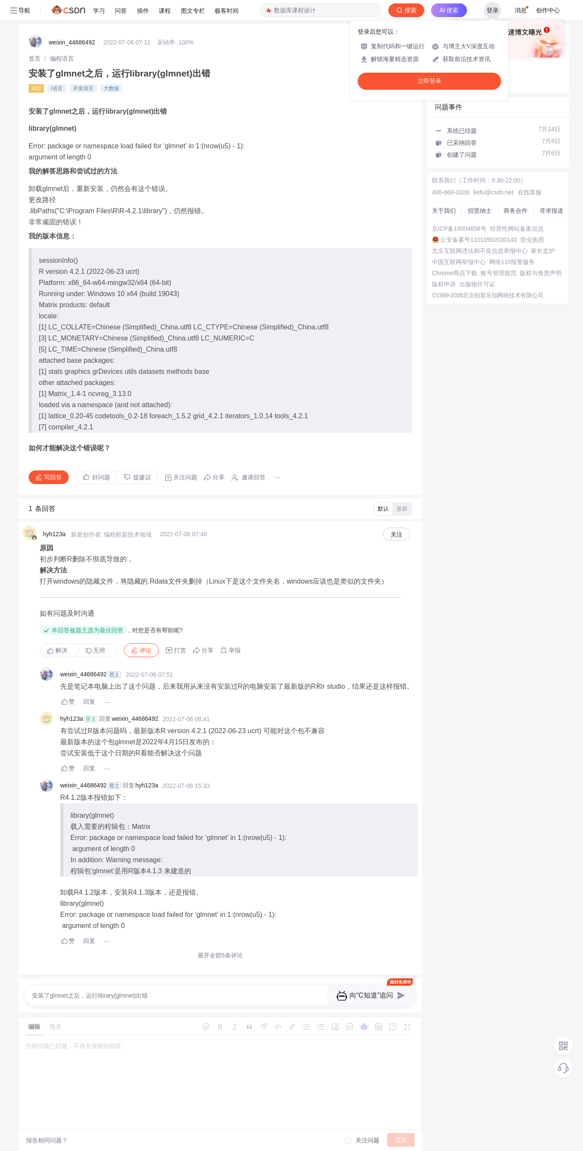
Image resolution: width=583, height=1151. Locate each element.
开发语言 (83, 88)
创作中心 (548, 10)
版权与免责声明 (541, 273)
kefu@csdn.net (493, 192)
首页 (35, 58)
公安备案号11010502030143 (478, 239)
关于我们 (444, 210)
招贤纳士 (480, 210)
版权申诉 (444, 284)
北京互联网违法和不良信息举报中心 (480, 250)
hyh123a (54, 534)
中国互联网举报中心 (459, 261)
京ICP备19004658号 (459, 228)
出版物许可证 (477, 284)
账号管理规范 (498, 273)
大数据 (111, 88)
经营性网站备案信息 (517, 228)
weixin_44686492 (72, 42)
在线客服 (530, 192)
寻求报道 (551, 210)
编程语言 (62, 58)
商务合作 (516, 210)
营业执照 (532, 239)
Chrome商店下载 (454, 273)
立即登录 (429, 81)
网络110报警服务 (512, 261)
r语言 (57, 88)
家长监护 (543, 250)
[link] (35, 58)
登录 (492, 10)
